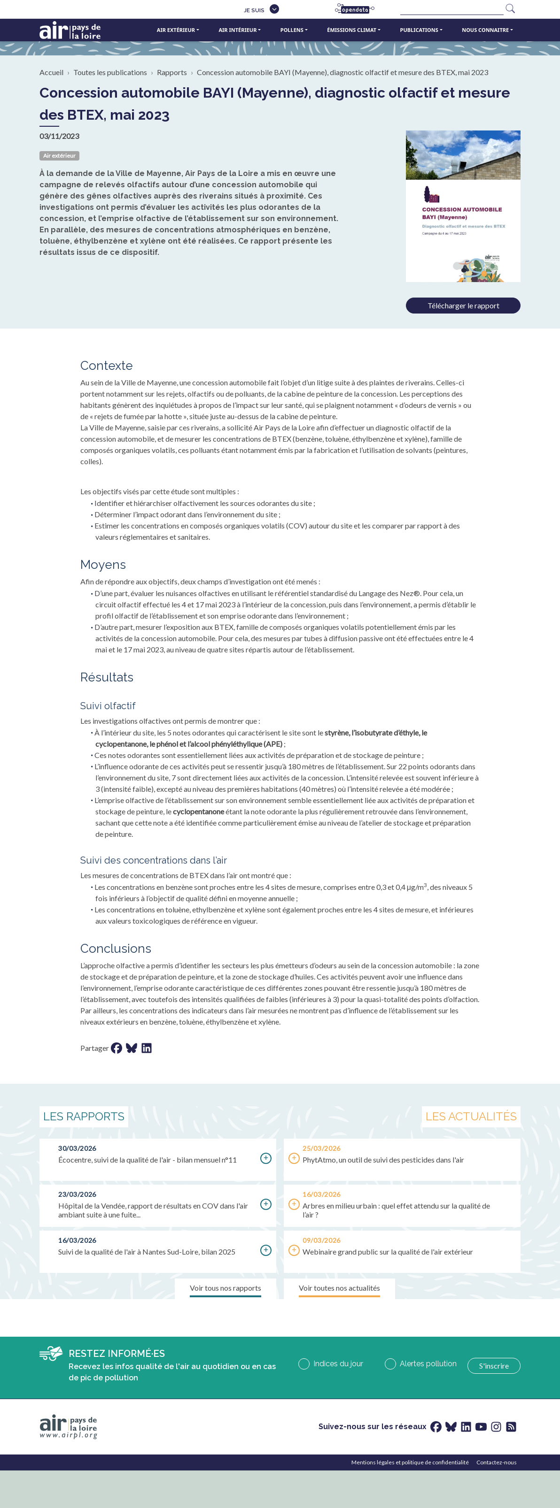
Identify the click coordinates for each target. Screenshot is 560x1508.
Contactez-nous (496, 1462)
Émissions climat (351, 29)
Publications (419, 29)
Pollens (291, 29)
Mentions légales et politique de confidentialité (410, 1462)
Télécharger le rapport (463, 305)
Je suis (254, 10)
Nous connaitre (485, 29)
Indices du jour (338, 1363)
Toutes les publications (110, 72)
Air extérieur (176, 29)
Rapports (172, 72)
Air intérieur (237, 29)
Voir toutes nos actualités (339, 1287)
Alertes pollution (428, 1363)
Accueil (51, 72)
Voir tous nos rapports (225, 1287)
